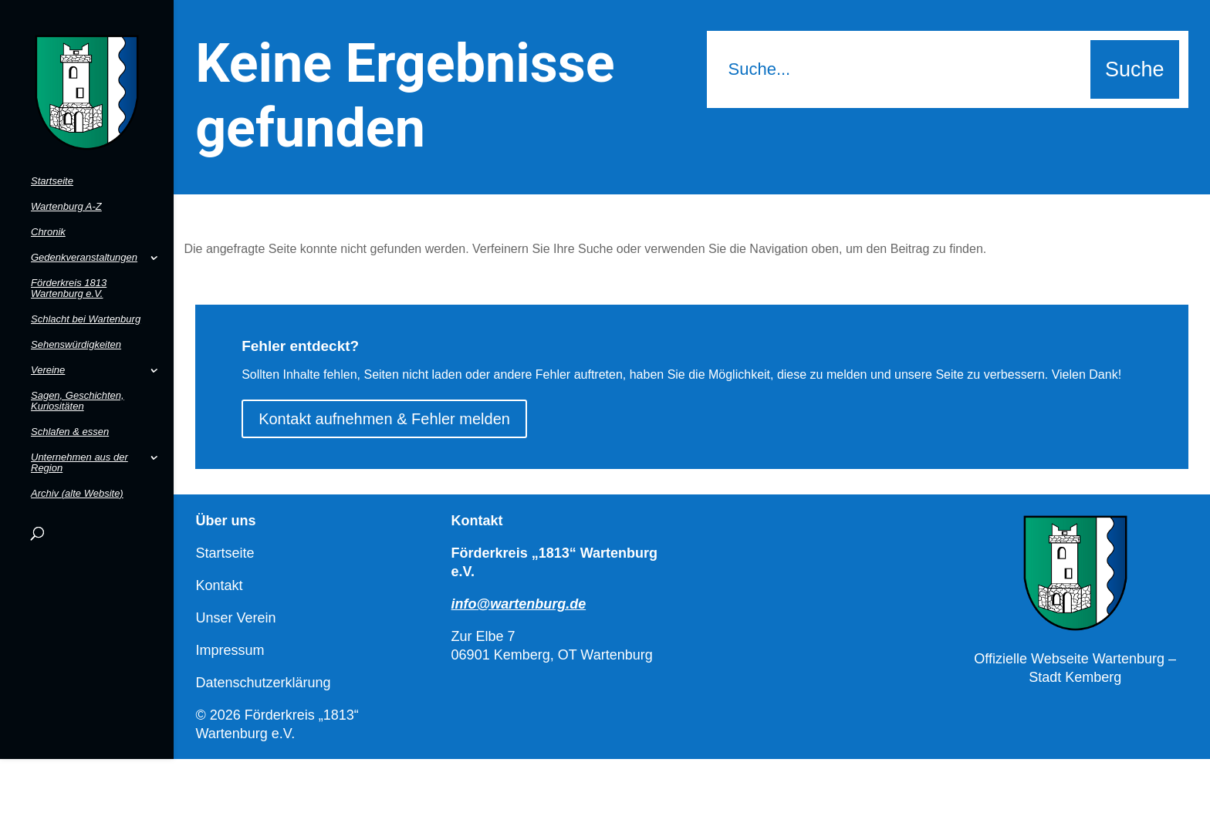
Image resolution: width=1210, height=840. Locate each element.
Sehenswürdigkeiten (76, 320)
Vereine (48, 345)
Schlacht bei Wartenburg (85, 294)
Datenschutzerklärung (262, 682)
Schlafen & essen (70, 407)
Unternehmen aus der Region (79, 438)
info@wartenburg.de (518, 604)
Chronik (48, 207)
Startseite (52, 156)
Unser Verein (235, 618)
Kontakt (218, 585)
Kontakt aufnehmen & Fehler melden (384, 418)
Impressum (229, 650)
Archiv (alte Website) (77, 469)
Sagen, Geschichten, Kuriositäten (77, 376)
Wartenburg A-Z (66, 182)
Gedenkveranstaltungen (84, 233)
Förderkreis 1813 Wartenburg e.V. (68, 264)
